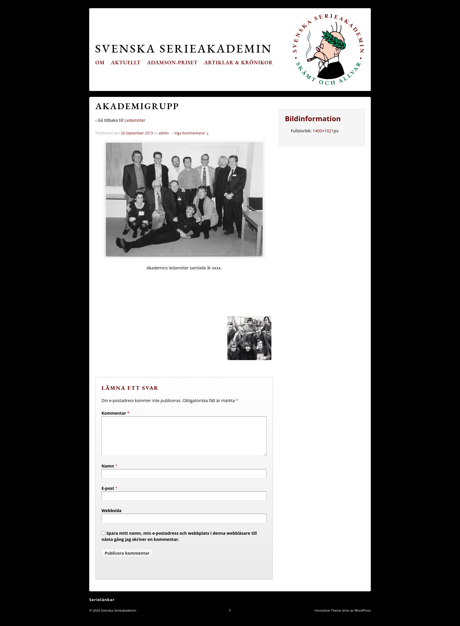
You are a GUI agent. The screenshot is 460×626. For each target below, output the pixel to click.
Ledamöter (134, 120)
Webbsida (111, 517)
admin (163, 133)
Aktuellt (126, 62)
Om (100, 62)
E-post (108, 495)
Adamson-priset (172, 62)
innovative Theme (327, 617)
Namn (108, 473)
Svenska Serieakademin (183, 48)
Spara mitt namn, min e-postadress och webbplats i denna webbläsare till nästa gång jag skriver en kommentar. (179, 543)
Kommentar (115, 413)
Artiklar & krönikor (238, 62)
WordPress (362, 617)
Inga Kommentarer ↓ (191, 133)
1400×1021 (323, 131)
